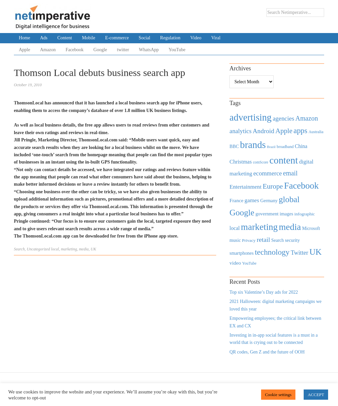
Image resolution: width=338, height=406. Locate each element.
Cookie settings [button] (278, 394)
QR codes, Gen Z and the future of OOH (266, 352)
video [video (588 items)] (235, 263)
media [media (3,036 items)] (290, 227)
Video (195, 37)
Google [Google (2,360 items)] (241, 212)
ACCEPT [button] (316, 394)
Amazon (47, 49)
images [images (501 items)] (286, 213)
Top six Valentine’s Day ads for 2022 (263, 292)
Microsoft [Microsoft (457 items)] (311, 228)
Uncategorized (38, 249)
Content (64, 37)
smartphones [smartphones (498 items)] (241, 253)
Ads (44, 37)
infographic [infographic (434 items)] (304, 213)
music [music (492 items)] (235, 240)
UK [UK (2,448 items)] (315, 252)
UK (93, 249)
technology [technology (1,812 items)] (272, 252)
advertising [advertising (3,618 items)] (250, 117)
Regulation (170, 37)
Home (24, 37)
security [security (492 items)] (292, 240)
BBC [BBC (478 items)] (234, 146)
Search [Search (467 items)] (277, 240)
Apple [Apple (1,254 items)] (283, 131)
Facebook (75, 49)
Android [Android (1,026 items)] (263, 131)
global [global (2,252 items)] (289, 199)
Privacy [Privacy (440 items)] (248, 240)
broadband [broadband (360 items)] (285, 146)
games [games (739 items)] (252, 200)
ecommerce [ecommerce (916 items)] (268, 173)
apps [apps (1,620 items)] (300, 131)
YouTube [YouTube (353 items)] (249, 263)
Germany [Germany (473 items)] (269, 200)
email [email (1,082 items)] (290, 173)
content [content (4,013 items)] (283, 160)
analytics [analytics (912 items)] (240, 131)
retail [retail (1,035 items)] (263, 239)
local (55, 249)
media (83, 249)
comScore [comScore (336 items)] (260, 162)
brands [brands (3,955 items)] (253, 144)
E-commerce (117, 37)
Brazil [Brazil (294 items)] (271, 147)
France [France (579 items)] (236, 200)
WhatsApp (149, 49)
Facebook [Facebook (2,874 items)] (301, 186)
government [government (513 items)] (267, 213)
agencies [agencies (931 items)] (283, 118)
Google (100, 49)
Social (144, 37)
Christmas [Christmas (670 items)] (240, 162)
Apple (24, 49)
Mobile (88, 37)
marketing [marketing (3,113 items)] (259, 227)
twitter (123, 49)
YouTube (177, 49)
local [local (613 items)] (234, 228)
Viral (215, 37)
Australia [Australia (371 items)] (316, 131)
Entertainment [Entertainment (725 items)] (245, 187)
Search (19, 249)
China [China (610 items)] (301, 146)
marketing (69, 249)
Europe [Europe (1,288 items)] (273, 186)
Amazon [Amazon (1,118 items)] (306, 118)
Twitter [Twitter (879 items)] (299, 252)
